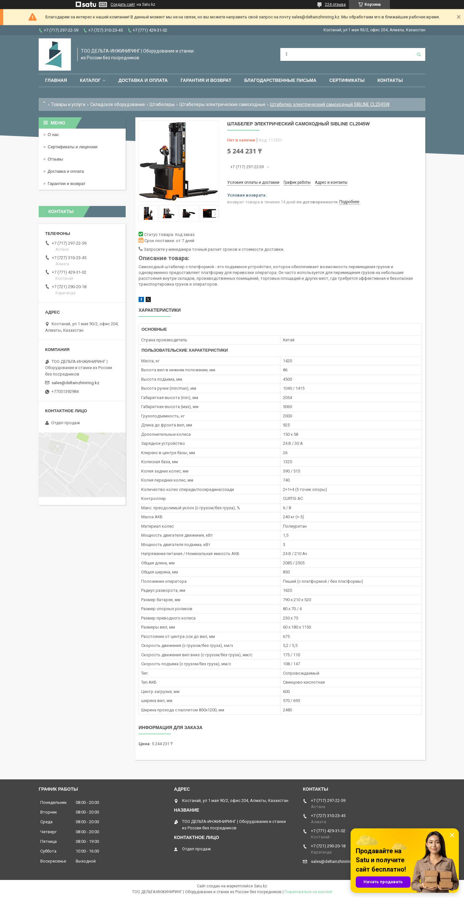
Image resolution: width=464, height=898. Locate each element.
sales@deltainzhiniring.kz (75, 382)
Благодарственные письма (280, 80)
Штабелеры (162, 104)
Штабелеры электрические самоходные (222, 104)
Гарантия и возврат (205, 80)
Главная (56, 80)
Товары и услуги (68, 104)
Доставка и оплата (143, 80)
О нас (53, 134)
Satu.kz (260, 886)
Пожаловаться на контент (308, 892)
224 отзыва (335, 4)
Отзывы (55, 159)
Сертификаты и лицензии (72, 146)
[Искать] (418, 54)
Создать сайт (123, 4)
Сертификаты (346, 80)
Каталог (90, 80)
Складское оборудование (117, 104)
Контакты (389, 80)
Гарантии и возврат (66, 183)
